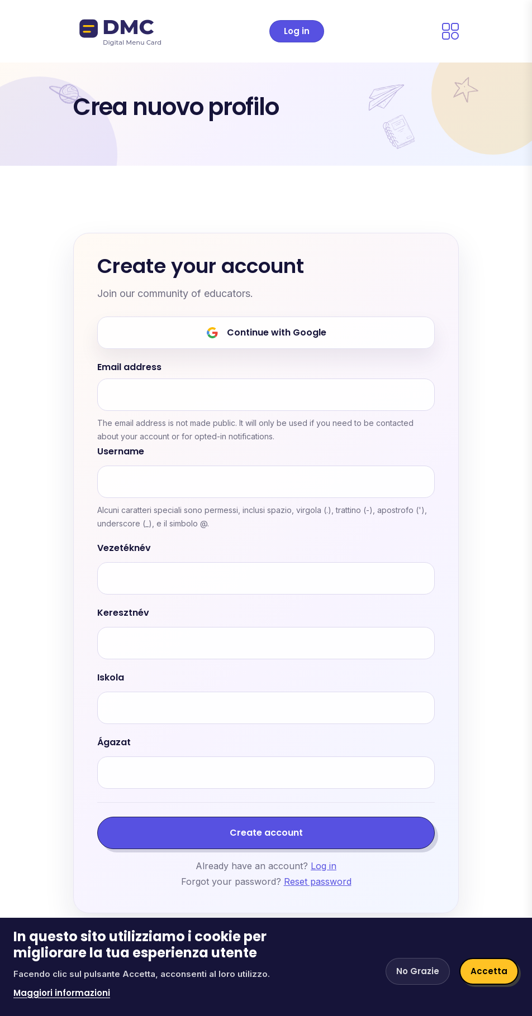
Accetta (489, 971)
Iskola (110, 678)
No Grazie (417, 971)
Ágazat (114, 743)
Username (120, 452)
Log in (297, 31)
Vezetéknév (124, 548)
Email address (129, 367)
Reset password (318, 881)
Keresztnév (123, 613)
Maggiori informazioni (61, 993)
